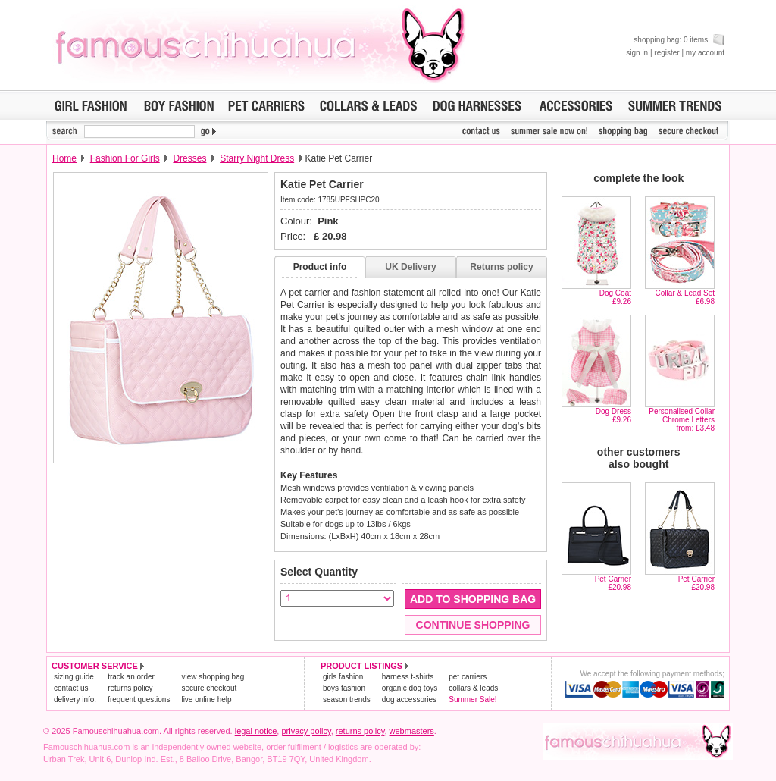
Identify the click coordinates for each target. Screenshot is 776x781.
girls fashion (343, 677)
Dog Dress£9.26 (613, 415)
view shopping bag (212, 677)
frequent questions (139, 699)
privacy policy (305, 731)
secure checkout (208, 688)
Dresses (189, 158)
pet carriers (468, 677)
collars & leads (473, 688)
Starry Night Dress (257, 158)
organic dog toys (409, 688)
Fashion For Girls (125, 158)
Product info (320, 267)
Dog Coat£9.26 (615, 297)
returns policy (130, 688)
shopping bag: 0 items (679, 40)
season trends (347, 699)
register (666, 53)
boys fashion (344, 688)
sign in (637, 53)
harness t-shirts (407, 677)
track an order (131, 677)
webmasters (412, 731)
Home (64, 158)
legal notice (256, 731)
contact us (71, 688)
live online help (206, 699)
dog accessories (409, 699)
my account (705, 53)
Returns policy (501, 267)
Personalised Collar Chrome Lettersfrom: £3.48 (682, 419)
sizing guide (74, 677)
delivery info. (75, 699)
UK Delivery (410, 267)
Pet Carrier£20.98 (613, 583)
